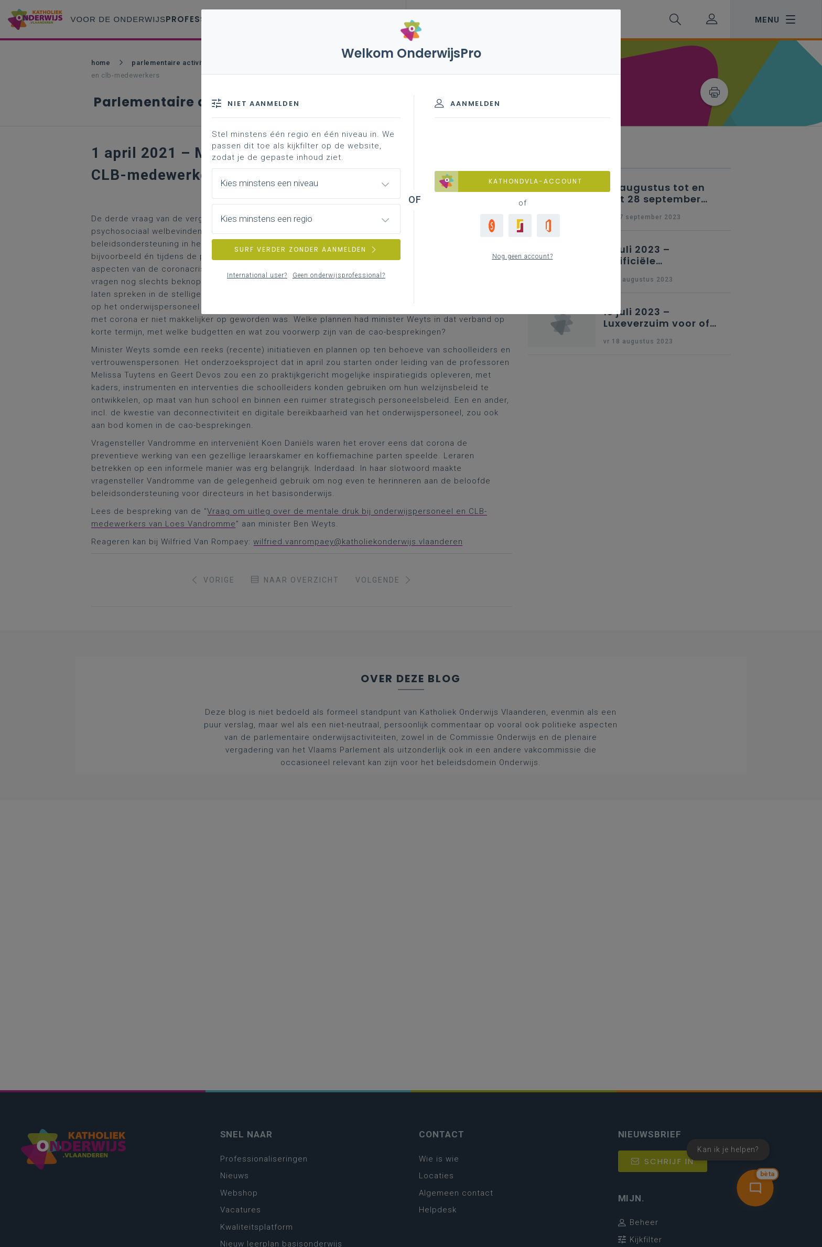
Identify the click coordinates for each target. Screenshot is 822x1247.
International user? (257, 275)
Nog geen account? (522, 256)
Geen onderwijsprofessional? (339, 275)
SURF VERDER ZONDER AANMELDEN (306, 249)
